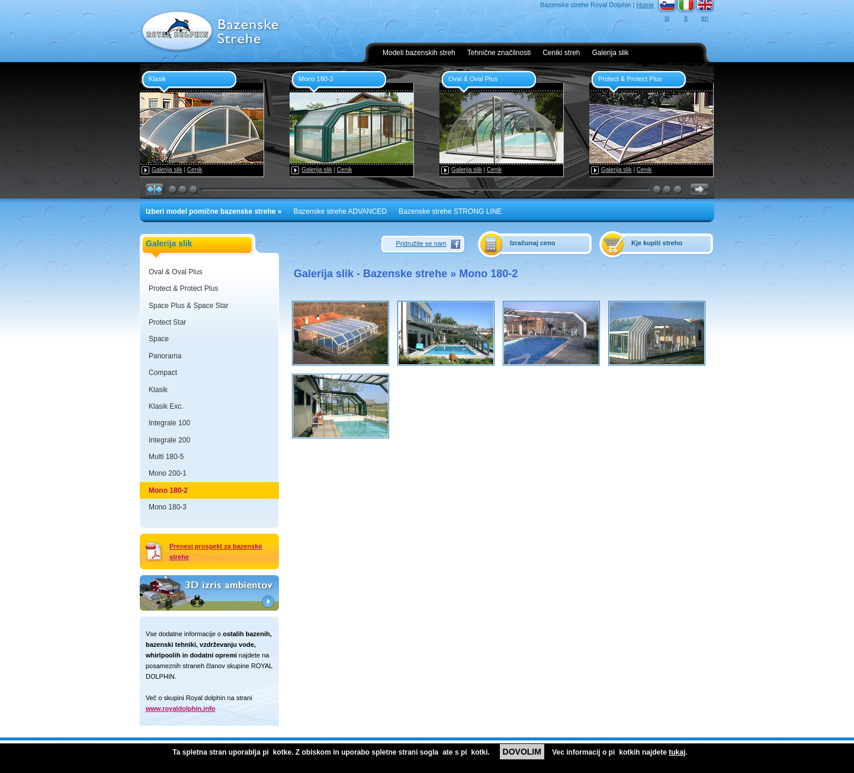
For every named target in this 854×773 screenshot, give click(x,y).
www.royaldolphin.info (181, 708)
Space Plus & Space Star (189, 305)
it (686, 17)
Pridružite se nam (421, 243)
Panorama (165, 356)
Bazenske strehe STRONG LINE (450, 211)
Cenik (195, 169)
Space (159, 339)
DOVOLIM (522, 751)
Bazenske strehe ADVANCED (340, 211)
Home (645, 4)
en (704, 17)
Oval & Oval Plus (176, 272)
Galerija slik (610, 53)
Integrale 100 (169, 423)
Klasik (158, 390)
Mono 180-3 (168, 507)
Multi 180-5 (166, 457)
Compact (163, 372)
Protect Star (167, 322)
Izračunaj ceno (532, 242)
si (666, 17)
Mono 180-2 (168, 490)
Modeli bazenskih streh (419, 53)
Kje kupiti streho (656, 242)
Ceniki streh (561, 53)
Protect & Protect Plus (183, 288)
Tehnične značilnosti (499, 53)
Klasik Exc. (166, 406)
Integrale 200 (169, 440)
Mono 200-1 (168, 473)
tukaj (677, 752)
